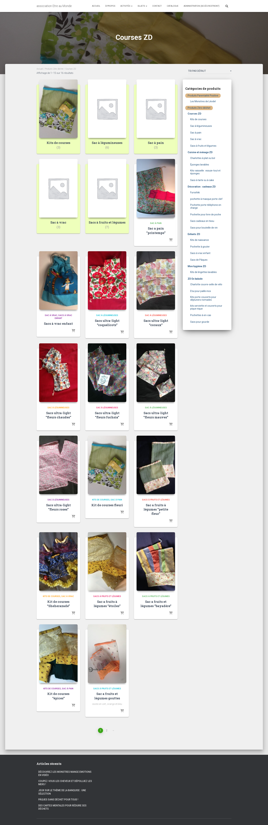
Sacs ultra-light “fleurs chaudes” (58, 415)
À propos (110, 6)
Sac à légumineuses (107, 315)
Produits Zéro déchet (54, 69)
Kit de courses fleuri (107, 505)
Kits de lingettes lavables (203, 272)
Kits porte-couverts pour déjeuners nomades (203, 298)
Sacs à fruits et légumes (156, 500)
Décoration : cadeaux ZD (202, 186)
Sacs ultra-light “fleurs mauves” (155, 415)
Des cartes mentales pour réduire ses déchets (62, 807)
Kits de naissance (199, 240)
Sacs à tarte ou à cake (202, 180)
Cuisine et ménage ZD (200, 152)
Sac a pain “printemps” (155, 230)
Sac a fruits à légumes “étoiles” (107, 604)
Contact (157, 6)
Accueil (96, 6)
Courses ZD (194, 113)
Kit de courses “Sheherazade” (58, 604)
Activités (126, 6)
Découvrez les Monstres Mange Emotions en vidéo (64, 773)
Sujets (142, 6)
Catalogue (172, 6)
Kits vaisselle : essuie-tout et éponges (205, 172)
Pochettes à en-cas (200, 315)
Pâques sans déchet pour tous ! (58, 799)
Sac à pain (156, 223)
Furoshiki (195, 192)
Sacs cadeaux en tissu (202, 221)
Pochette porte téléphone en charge (205, 206)
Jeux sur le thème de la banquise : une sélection (62, 792)
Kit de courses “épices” (58, 696)
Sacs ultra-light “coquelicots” (107, 323)
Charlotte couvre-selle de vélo (206, 284)
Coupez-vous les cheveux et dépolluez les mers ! (65, 783)
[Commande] (209, 71)
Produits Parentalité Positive (203, 95)
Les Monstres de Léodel (203, 101)
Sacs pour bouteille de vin (204, 227)
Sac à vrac (51, 315)
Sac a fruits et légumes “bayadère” (155, 604)
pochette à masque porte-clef (206, 199)
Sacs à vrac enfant (58, 323)
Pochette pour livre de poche (205, 214)
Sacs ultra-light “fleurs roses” (58, 507)
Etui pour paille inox (200, 291)
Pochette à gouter (200, 246)
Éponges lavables (199, 164)
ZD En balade (195, 278)
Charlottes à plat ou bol (202, 158)
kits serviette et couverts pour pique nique (206, 307)
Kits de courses (101, 500)
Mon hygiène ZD (197, 266)
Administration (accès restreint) (201, 6)
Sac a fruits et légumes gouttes (107, 696)
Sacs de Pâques (198, 259)
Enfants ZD (194, 234)
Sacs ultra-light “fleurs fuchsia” (107, 415)
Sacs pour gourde (199, 321)
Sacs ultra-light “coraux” (156, 323)
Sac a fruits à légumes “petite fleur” (156, 509)
